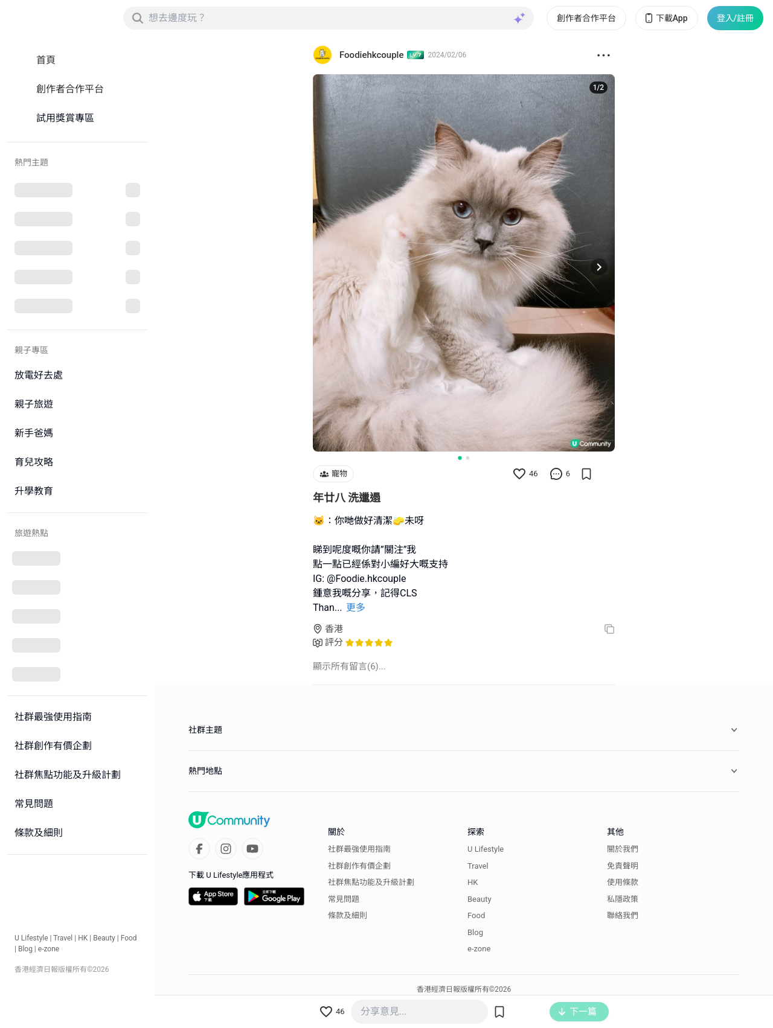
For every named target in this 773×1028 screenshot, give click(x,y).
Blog (25, 949)
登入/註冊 (735, 18)
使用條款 (622, 882)
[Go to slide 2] (467, 457)
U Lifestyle (31, 938)
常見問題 (343, 899)
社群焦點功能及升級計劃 (371, 882)
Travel (62, 938)
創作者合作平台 (586, 18)
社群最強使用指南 (359, 849)
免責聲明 (622, 865)
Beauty (104, 938)
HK (83, 938)
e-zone (48, 949)
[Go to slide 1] (459, 457)
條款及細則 (347, 915)
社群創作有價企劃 (359, 865)
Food (129, 938)
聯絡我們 (622, 915)
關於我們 (622, 849)
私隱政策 (622, 899)
